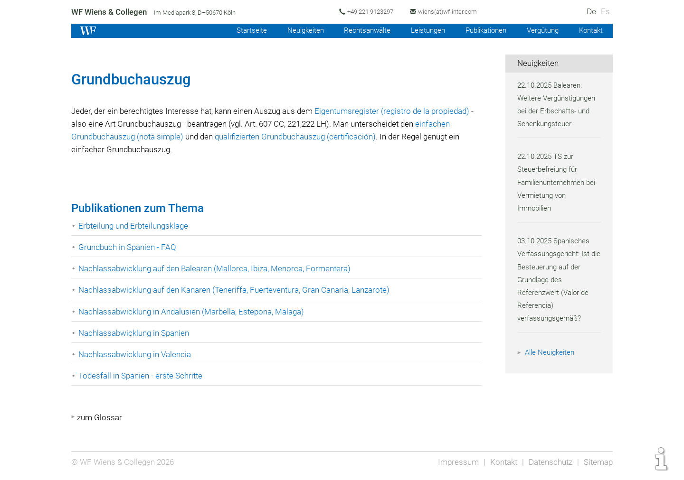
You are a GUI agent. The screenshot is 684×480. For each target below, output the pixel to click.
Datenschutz (549, 462)
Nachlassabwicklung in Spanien (135, 333)
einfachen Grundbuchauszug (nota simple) (147, 136)
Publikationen (482, 30)
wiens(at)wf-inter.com (451, 11)
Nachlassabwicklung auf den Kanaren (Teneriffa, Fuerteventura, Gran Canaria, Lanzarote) (237, 290)
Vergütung (540, 30)
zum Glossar (99, 417)
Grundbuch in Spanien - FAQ (128, 247)
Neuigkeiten (296, 30)
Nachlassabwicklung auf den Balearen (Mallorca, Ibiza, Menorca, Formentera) (216, 268)
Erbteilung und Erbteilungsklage (134, 226)
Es (605, 11)
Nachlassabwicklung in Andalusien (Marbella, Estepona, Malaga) (193, 311)
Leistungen (421, 30)
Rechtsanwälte (359, 30)
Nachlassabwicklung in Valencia (136, 354)
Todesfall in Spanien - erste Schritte (141, 375)
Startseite (240, 30)
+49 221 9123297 (372, 11)
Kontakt (590, 30)
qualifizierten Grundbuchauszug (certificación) (339, 136)
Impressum (455, 462)
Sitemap (598, 462)
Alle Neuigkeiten (551, 352)
